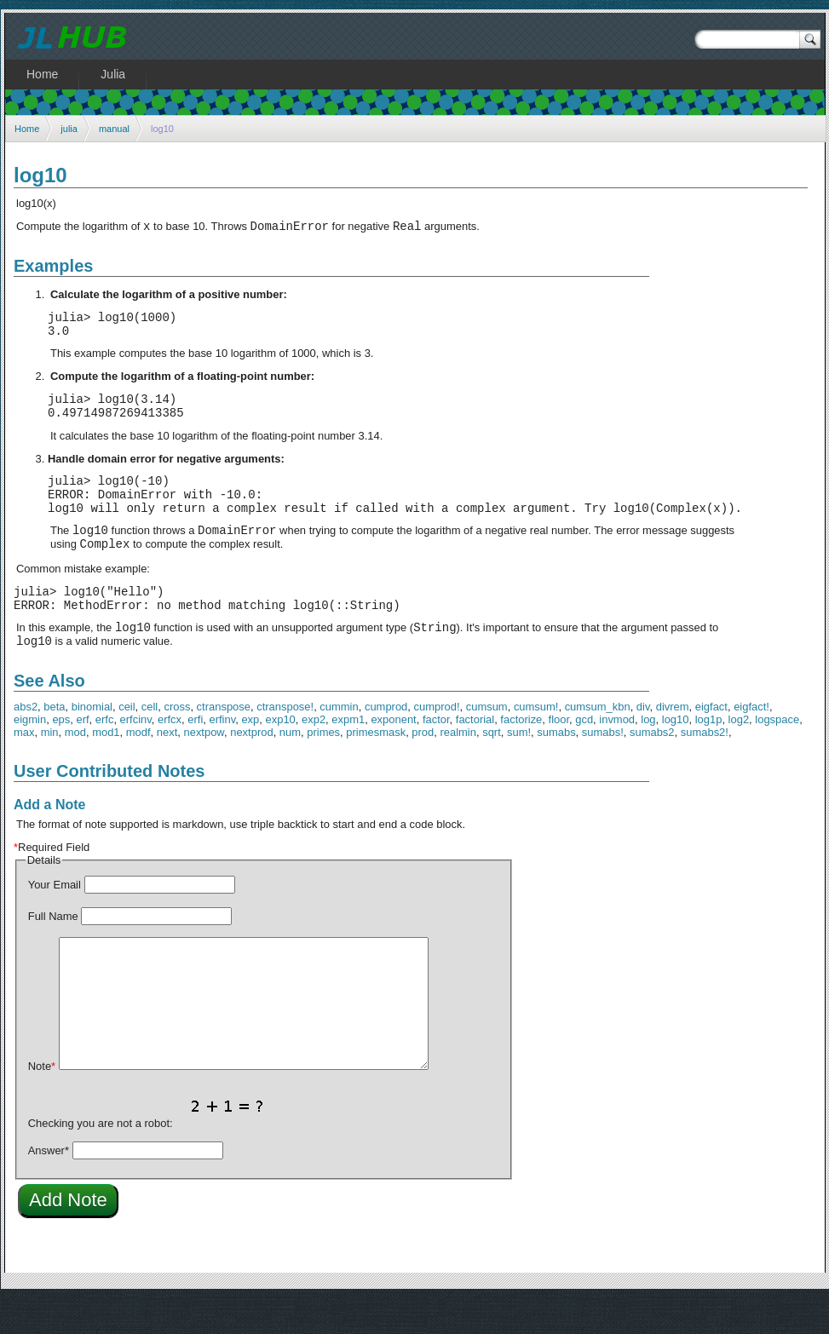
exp (250, 755)
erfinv (222, 755)
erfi (195, 755)
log (648, 755)
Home (26, 129)
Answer (48, 1186)
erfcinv (136, 755)
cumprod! (437, 742)
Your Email (54, 920)
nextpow (203, 768)
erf (82, 755)
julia (69, 129)
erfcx (169, 755)
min (50, 768)
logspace (777, 755)
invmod (617, 755)
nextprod (251, 768)
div (643, 742)
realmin (457, 768)
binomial (92, 742)
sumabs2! (704, 768)
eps (61, 755)
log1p (708, 755)
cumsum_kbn (597, 742)
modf (138, 768)
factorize (521, 755)
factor (436, 755)
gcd (584, 755)
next (167, 768)
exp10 (281, 755)
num (290, 768)
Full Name (53, 952)
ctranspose (223, 742)
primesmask (376, 768)
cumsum (487, 742)
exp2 (313, 755)
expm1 (348, 755)
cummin (339, 742)
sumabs (556, 768)
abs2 (25, 742)
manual (114, 129)
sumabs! (603, 768)
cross (177, 742)
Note (41, 1101)
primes (323, 768)
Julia (113, 74)
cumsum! (536, 742)
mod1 (105, 768)
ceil (126, 742)
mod (75, 768)
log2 (739, 755)
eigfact (711, 742)
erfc (104, 755)
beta (54, 742)
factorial (475, 755)
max (24, 768)
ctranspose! (285, 742)
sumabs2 (652, 768)
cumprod (386, 742)
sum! (519, 768)
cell (149, 742)
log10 (675, 755)
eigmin (30, 755)
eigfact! (751, 742)
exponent (393, 755)
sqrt (491, 768)
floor (559, 755)
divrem (672, 742)
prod (423, 768)
